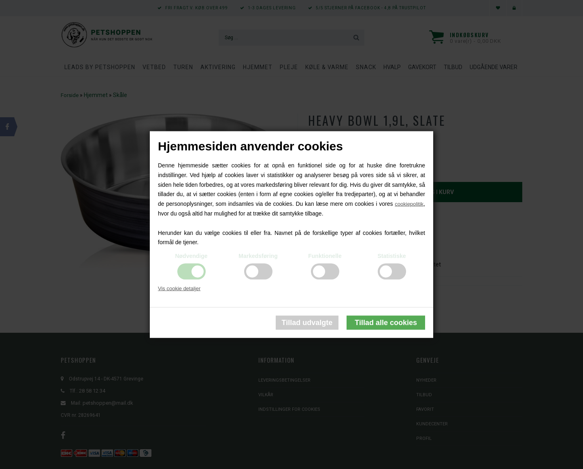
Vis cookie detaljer (179, 288)
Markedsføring (257, 256)
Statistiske (391, 256)
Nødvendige (191, 256)
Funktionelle (324, 256)
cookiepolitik (409, 204)
